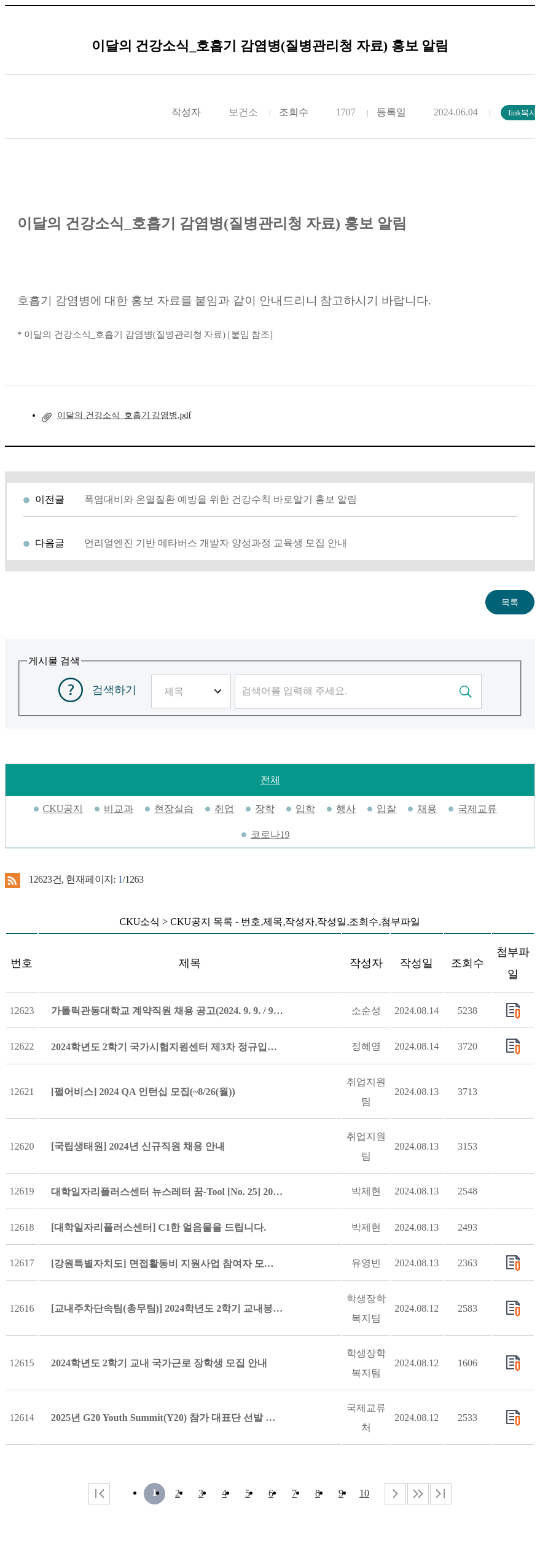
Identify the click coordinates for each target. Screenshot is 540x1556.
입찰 (386, 808)
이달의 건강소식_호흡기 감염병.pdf (124, 415)
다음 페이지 (395, 1493)
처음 (99, 1493)
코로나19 (270, 834)
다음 (418, 1493)
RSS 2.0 (12, 880)
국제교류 (477, 808)
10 (364, 1493)
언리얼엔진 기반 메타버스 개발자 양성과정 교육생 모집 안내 (215, 543)
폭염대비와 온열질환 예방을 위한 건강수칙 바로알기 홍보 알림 (220, 499)
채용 (427, 808)
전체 (270, 780)
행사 (346, 808)
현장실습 (174, 808)
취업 (224, 808)
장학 (265, 808)
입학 (305, 808)
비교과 (118, 808)
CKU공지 (63, 808)
